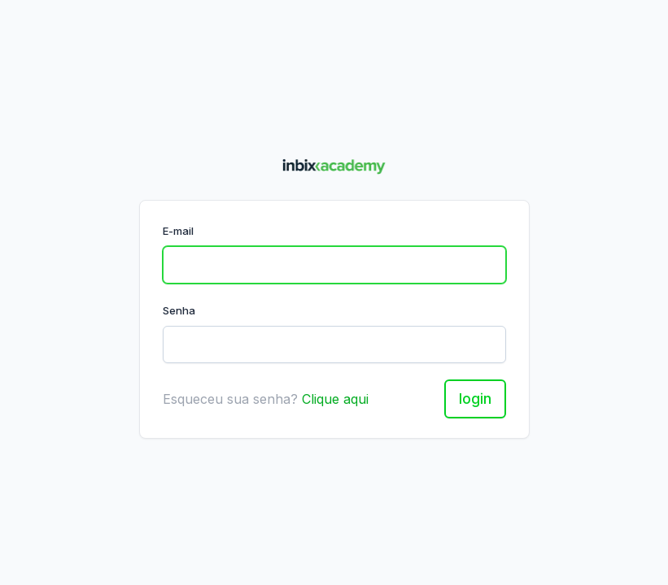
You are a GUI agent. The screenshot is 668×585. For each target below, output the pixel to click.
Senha (179, 310)
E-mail (178, 230)
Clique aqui (335, 399)
